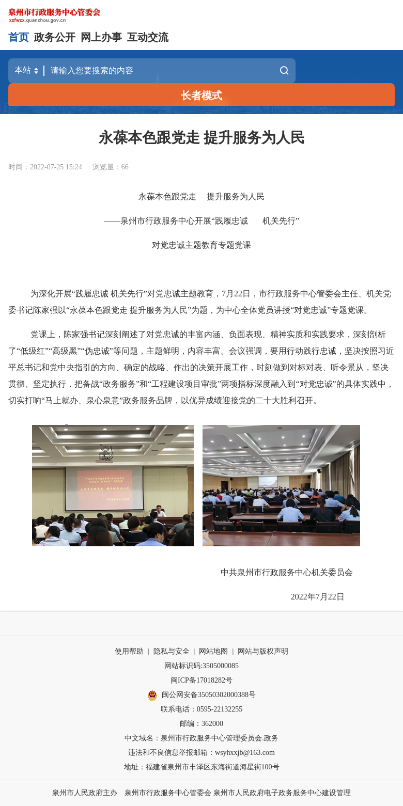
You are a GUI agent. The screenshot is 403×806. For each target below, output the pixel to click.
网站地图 (213, 651)
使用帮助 (129, 651)
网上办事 (101, 37)
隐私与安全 (171, 651)
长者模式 (201, 95)
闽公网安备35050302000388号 (201, 695)
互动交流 (147, 37)
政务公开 (54, 37)
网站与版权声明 (263, 651)
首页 (18, 37)
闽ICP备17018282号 (202, 680)
